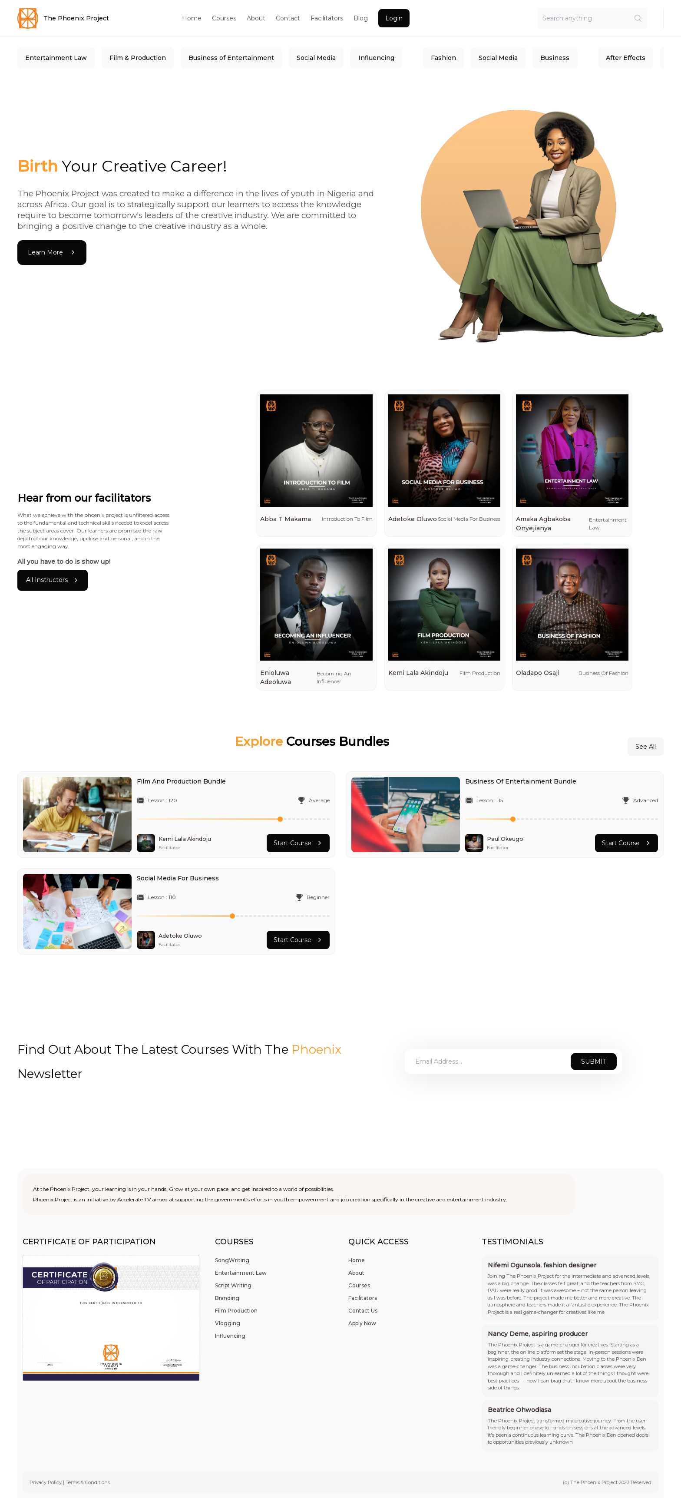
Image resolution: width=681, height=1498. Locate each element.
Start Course (298, 843)
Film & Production (137, 58)
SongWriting (232, 1260)
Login (394, 18)
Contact (288, 18)
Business (554, 58)
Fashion (443, 58)
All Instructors (52, 580)
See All (645, 747)
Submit (593, 1061)
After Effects (625, 58)
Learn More (52, 252)
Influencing (376, 58)
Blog (361, 18)
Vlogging (227, 1323)
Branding (227, 1298)
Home (192, 18)
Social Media (316, 58)
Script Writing (233, 1285)
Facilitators (327, 18)
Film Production (236, 1310)
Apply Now (362, 1323)
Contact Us (362, 1310)
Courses (224, 18)
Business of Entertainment (231, 58)
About (256, 18)
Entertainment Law (56, 58)
